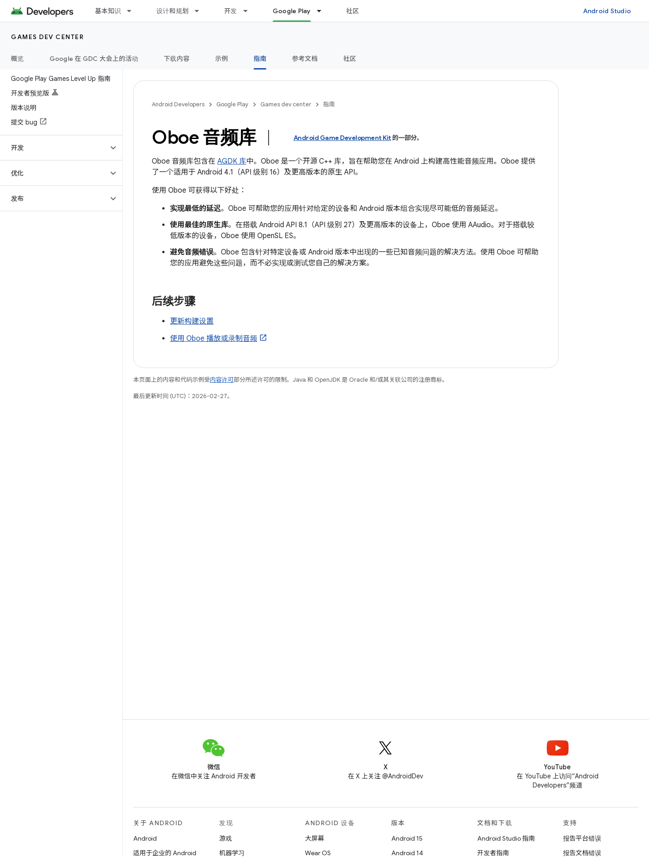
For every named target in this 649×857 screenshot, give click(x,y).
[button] (54, 147)
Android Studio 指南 (506, 838)
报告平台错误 (582, 838)
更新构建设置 (192, 321)
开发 (230, 11)
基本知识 (108, 11)
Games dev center (47, 37)
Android (145, 838)
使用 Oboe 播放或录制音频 (213, 338)
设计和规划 (172, 11)
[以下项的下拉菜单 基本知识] (133, 11)
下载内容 (177, 59)
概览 (17, 59)
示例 (221, 59)
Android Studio (607, 11)
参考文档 (305, 59)
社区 (352, 11)
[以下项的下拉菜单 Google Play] (323, 11)
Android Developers (178, 104)
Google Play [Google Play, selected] (292, 11)
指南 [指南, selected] (260, 59)
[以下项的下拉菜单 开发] (249, 11)
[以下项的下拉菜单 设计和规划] (201, 11)
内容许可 (222, 380)
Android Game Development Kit (342, 138)
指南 (329, 104)
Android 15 (407, 838)
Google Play (232, 104)
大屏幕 (314, 838)
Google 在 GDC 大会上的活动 (94, 59)
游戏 (225, 838)
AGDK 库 (231, 161)
